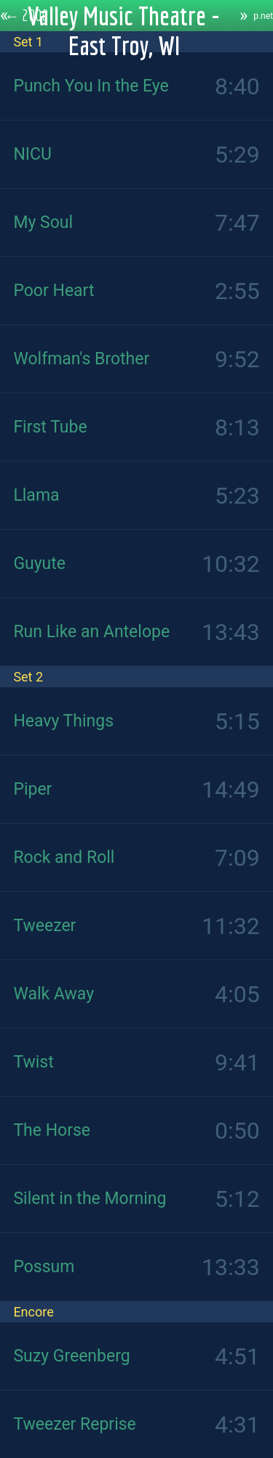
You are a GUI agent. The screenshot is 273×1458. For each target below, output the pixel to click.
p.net (263, 16)
